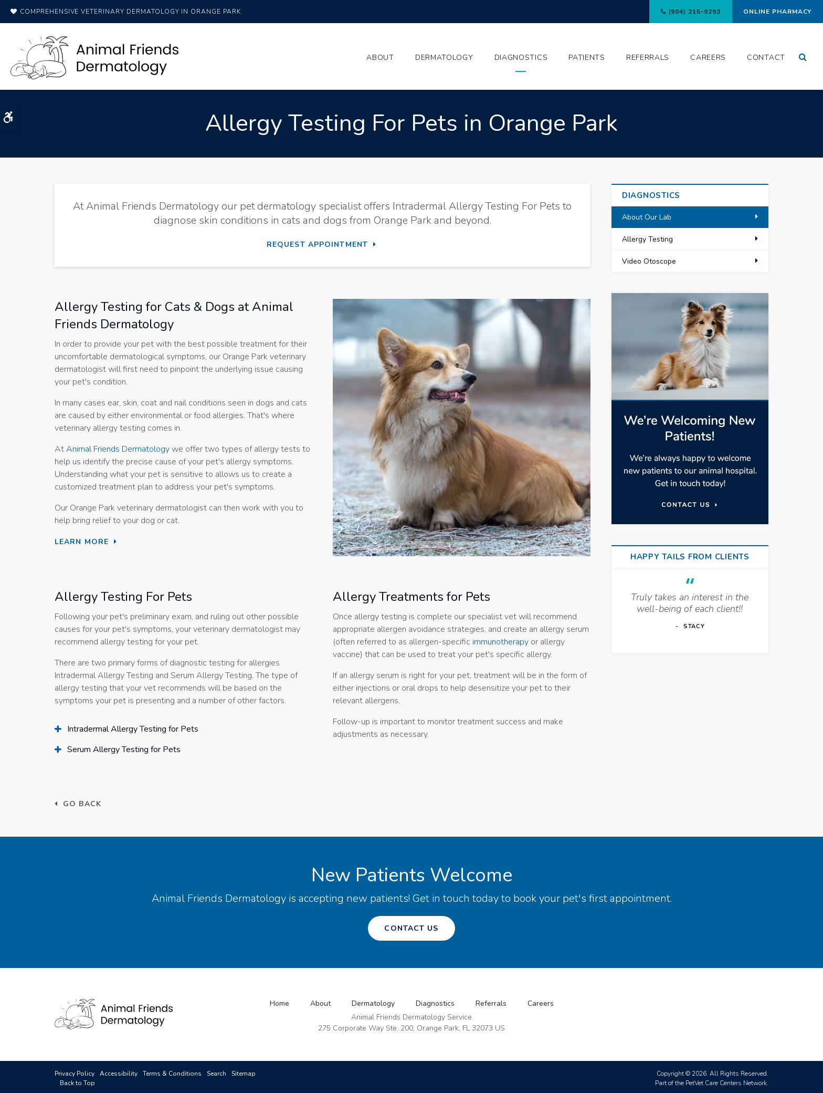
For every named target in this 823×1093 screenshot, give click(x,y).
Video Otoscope (649, 261)
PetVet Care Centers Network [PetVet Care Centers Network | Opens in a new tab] (726, 1080)
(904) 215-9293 (679, 11)
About (380, 58)
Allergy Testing (647, 239)
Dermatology (444, 58)
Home (279, 1001)
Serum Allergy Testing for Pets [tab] (124, 748)
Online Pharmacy (772, 11)
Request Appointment (317, 244)
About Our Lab (646, 217)
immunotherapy (500, 641)
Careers (708, 58)
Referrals (647, 58)
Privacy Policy (74, 1071)
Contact (766, 58)
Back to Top (77, 1080)
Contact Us (411, 927)
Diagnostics (521, 58)
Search (216, 1071)
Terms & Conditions (172, 1071)
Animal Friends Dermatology (118, 448)
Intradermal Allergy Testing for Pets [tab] (132, 728)
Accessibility (119, 1071)
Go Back (82, 803)
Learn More (82, 541)
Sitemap (243, 1071)
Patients (586, 58)
